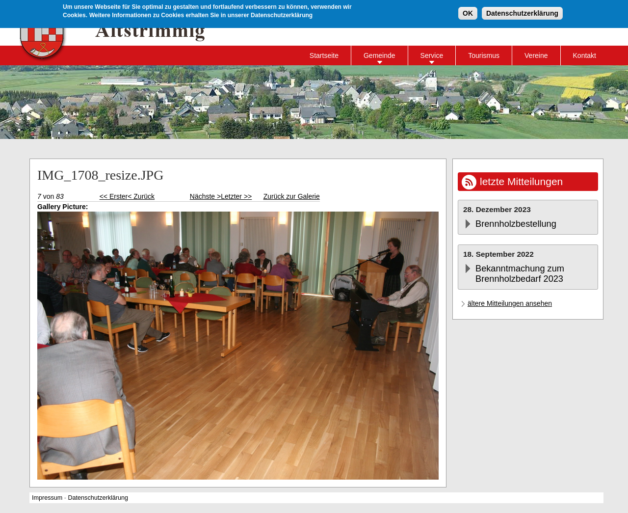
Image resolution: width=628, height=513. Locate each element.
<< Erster (114, 196)
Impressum (47, 497)
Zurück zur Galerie (291, 196)
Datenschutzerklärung (522, 12)
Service (432, 55)
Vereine (536, 55)
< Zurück (141, 196)
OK (468, 12)
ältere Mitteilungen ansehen (510, 303)
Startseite (324, 55)
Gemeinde (379, 55)
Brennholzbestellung (515, 224)
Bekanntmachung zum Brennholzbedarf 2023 (519, 274)
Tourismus (483, 55)
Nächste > (205, 196)
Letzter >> (236, 196)
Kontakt (584, 55)
